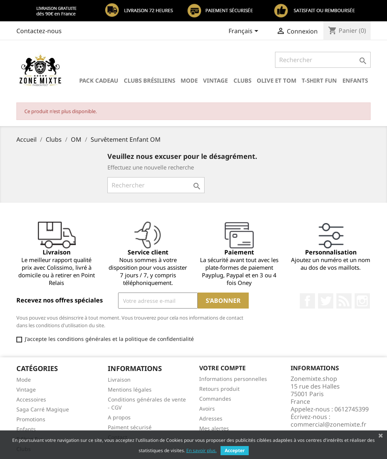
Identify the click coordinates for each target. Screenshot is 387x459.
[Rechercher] (323, 60)
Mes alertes (214, 428)
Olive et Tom (276, 80)
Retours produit (219, 388)
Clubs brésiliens (149, 80)
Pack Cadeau (98, 80)
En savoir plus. (201, 450)
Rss (344, 301)
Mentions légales (130, 389)
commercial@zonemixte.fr (328, 424)
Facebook (307, 301)
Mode (189, 80)
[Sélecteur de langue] (245, 31)
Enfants (355, 80)
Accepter (235, 450)
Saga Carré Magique (42, 409)
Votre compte (222, 368)
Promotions (30, 419)
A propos (119, 417)
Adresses (210, 418)
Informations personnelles (233, 378)
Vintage (215, 80)
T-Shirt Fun (319, 80)
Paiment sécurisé (130, 427)
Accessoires (31, 399)
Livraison (119, 379)
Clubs (242, 80)
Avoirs (207, 408)
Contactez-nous (39, 31)
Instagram (362, 301)
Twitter (325, 301)
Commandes (215, 398)
